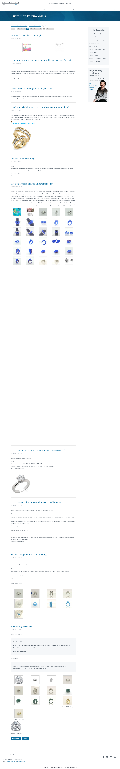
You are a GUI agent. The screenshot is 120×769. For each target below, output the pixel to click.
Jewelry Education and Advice (97, 49)
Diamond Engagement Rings (96, 40)
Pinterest (111, 757)
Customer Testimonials (35, 26)
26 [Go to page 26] (24, 29)
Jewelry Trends (93, 55)
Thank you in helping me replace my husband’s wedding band (40, 107)
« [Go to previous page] (11, 29)
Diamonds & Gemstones (27, 9)
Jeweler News (93, 46)
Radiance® (99, 9)
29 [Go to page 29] (34, 29)
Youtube (115, 757)
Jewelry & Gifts (85, 9)
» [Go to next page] (53, 29)
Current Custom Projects (96, 34)
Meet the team (93, 85)
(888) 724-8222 (66, 3)
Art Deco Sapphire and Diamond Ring (29, 554)
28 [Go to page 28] (31, 29)
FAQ (90, 83)
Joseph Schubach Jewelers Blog (19, 26)
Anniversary (70, 9)
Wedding (57, 9)
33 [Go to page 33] (47, 29)
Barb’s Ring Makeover (21, 626)
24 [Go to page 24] (18, 29)
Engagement (44, 9)
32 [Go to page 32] (44, 29)
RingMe (91, 89)
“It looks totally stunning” (23, 158)
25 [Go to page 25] (21, 29)
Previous (15, 739)
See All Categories (94, 61)
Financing (111, 9)
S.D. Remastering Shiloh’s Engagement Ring (32, 183)
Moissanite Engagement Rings (97, 58)
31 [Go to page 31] (40, 29)
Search (116, 3)
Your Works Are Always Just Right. (27, 35)
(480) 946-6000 (21, 761)
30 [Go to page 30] (37, 29)
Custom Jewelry (10, 9)
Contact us (92, 87)
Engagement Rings (94, 43)
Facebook (103, 757)
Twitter (107, 757)
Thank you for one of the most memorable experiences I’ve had (41, 59)
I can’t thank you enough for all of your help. (32, 88)
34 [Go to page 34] (50, 29)
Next (25, 739)
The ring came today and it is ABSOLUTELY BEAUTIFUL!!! (38, 450)
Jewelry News (93, 52)
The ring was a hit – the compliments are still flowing (36, 502)
